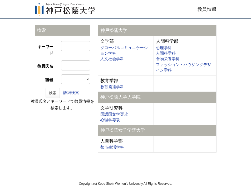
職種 (49, 80)
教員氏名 (45, 66)
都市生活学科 (112, 147)
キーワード (45, 49)
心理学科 (164, 47)
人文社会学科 (112, 58)
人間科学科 (166, 53)
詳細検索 (71, 92)
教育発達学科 (112, 86)
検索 (52, 93)
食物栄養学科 (168, 58)
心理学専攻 (110, 119)
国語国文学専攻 (114, 114)
